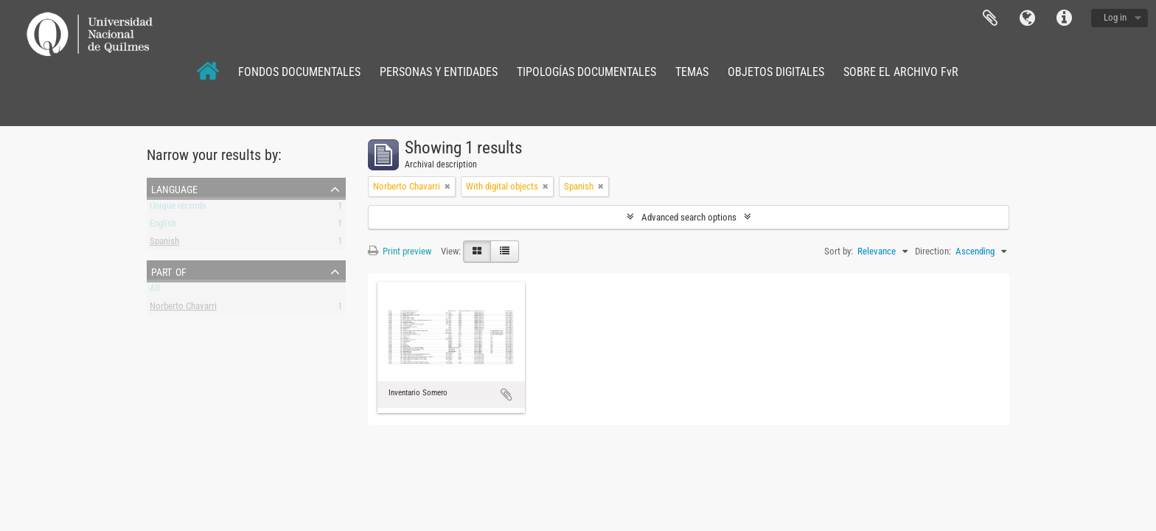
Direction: (933, 251)
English (163, 226)
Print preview (399, 251)
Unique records (178, 208)
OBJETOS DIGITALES (776, 72)
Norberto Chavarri (183, 308)
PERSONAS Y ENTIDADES (439, 72)
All (155, 290)
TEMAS (691, 72)
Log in (1115, 17)
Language (1027, 18)
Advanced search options (689, 217)
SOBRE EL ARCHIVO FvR (900, 72)
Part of (169, 271)
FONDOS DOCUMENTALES (299, 72)
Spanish (164, 243)
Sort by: (838, 251)
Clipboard (990, 18)
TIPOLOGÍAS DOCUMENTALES (586, 72)
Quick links (1063, 18)
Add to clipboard (506, 394)
